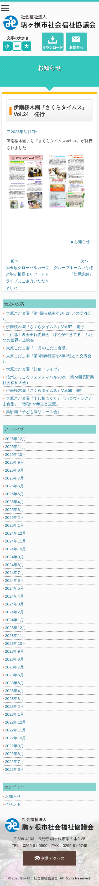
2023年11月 (15, 635)
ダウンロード (53, 42)
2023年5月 (14, 683)
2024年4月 (14, 596)
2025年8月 (14, 470)
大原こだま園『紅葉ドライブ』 (33, 369)
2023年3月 (14, 698)
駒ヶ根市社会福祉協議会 (39, 878)
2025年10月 (15, 454)
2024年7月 (14, 572)
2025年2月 (14, 517)
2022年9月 (14, 745)
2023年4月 (14, 690)
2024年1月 (14, 620)
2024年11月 (15, 541)
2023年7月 (14, 667)
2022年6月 (14, 769)
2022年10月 (15, 738)
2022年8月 (14, 753)
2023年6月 (14, 675)
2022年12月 (15, 722)
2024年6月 (14, 580)
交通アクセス (49, 858)
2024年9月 (14, 557)
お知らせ (82, 241)
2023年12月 (15, 627)
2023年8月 (14, 659)
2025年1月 (14, 525)
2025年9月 (14, 462)
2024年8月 (14, 564)
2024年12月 (15, 533)
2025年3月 (14, 509)
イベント (13, 804)
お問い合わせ (76, 42)
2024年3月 (14, 604)
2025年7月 (14, 478)
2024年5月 (14, 588)
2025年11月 (15, 446)
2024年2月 (14, 612)
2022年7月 (14, 761)
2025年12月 (15, 438)
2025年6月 (14, 486)
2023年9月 (14, 651)
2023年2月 (14, 706)
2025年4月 (14, 501)
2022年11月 (15, 730)
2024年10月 (15, 549)
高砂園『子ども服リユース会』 (33, 411)
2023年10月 (15, 643)
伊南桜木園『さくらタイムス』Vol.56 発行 (45, 390)
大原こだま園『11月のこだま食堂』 (38, 348)
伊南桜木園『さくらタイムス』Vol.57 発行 (45, 326)
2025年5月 (14, 494)
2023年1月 (14, 714)
